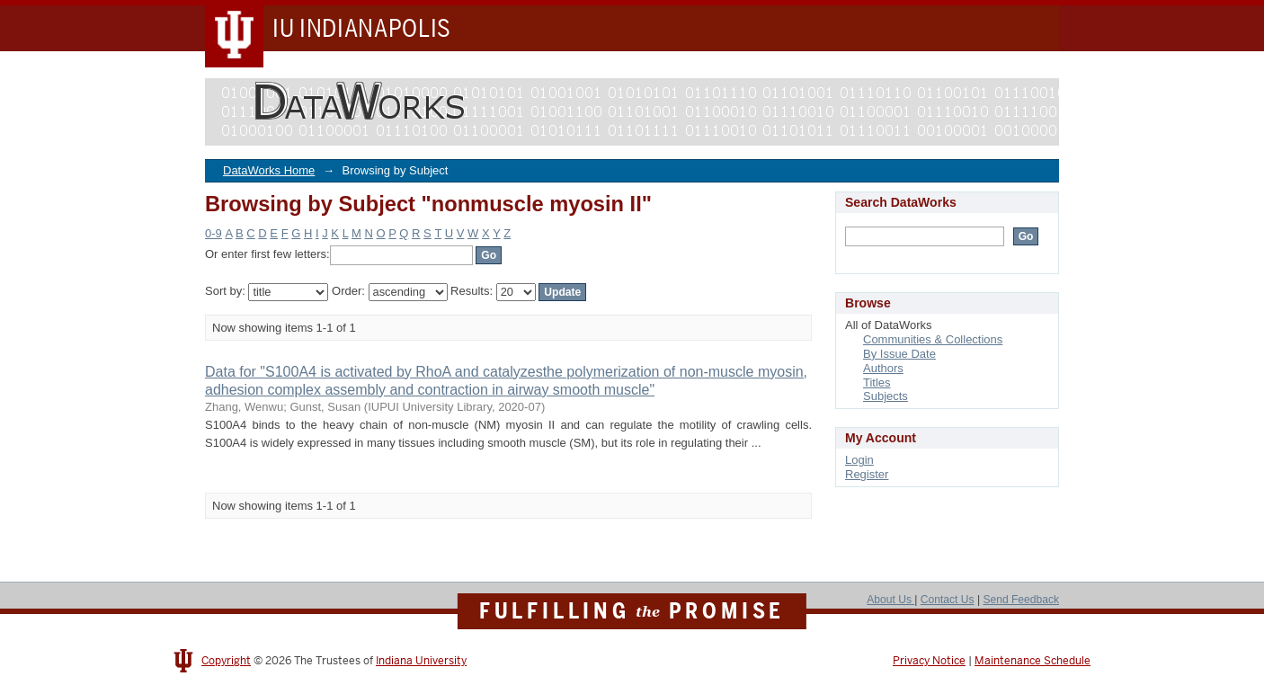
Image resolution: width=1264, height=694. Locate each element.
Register (866, 474)
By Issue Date (899, 353)
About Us (890, 599)
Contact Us (948, 599)
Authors (883, 368)
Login (859, 460)
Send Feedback (1021, 599)
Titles (877, 382)
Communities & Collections (932, 339)
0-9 (213, 233)
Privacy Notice (929, 661)
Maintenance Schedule (1032, 661)
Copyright (226, 661)
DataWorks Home (269, 170)
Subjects (885, 396)
